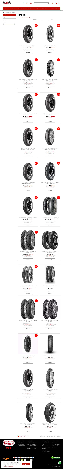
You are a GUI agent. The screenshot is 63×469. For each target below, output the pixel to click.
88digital (59, 466)
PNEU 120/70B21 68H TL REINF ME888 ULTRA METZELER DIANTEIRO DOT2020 (50, 114)
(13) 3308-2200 (34, 447)
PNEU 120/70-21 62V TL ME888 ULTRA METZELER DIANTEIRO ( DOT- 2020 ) (28, 114)
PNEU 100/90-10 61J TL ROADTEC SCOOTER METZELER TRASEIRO (50, 355)
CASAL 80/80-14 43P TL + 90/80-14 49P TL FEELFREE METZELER (50, 286)
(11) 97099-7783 (21, 445)
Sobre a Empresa (45, 445)
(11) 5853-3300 (34, 442)
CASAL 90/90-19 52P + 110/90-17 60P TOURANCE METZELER (28, 321)
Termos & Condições (46, 451)
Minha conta (54, 442)
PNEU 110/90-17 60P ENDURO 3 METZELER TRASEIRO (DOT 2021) (50, 80)
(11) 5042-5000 (34, 444)
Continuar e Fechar (26, 464)
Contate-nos (20, 442)
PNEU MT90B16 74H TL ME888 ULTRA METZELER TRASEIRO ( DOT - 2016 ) (28, 80)
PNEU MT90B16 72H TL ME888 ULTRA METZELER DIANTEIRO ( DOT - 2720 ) (28, 218)
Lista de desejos (55, 445)
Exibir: (52, 19)
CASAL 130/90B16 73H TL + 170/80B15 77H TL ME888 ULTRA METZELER (50, 252)
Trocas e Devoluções (46, 452)
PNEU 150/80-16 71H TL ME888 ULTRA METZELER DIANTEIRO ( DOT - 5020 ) (28, 183)
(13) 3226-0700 (33, 448)
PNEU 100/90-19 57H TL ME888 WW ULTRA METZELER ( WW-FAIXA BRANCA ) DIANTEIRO (50, 424)
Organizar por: (35, 19)
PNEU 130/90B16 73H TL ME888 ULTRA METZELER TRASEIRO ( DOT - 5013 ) (28, 149)
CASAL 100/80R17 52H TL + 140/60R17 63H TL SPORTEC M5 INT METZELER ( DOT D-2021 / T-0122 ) (50, 218)
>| (28, 436)
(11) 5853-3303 (21, 444)
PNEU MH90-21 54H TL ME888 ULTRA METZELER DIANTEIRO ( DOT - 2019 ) (50, 183)
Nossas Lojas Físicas (46, 447)
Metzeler (13, 12)
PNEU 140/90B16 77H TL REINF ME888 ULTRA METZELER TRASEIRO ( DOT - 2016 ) (28, 45)
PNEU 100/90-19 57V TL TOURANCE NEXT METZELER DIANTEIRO (27, 424)
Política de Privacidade (8, 466)
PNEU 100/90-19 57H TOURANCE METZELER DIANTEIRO (50, 390)
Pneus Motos (8, 12)
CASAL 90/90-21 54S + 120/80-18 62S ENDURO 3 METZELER (50, 321)
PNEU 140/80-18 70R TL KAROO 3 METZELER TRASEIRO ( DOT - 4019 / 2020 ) (50, 149)
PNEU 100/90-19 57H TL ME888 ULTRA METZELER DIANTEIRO (28, 390)
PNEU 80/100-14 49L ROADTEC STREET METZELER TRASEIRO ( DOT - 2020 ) (50, 45)
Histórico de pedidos (56, 444)
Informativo (54, 447)
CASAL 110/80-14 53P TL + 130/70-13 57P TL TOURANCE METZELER (28, 252)
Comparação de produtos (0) (24, 17)
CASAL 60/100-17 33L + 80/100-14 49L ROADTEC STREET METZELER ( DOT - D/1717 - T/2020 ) (28, 286)
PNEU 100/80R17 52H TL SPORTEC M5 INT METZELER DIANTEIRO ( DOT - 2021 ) (27, 355)
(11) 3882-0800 (36, 445)
